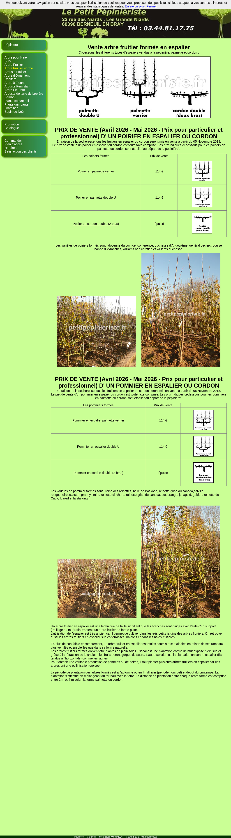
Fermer (152, 6)
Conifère (10, 79)
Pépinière (11, 45)
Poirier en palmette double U (96, 197)
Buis (8, 61)
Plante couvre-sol (17, 101)
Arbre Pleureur (15, 90)
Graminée (11, 108)
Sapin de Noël (14, 111)
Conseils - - (93, 837)
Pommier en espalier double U (98, 446)
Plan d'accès (13, 144)
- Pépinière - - (80, 837)
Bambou (10, 97)
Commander (13, 140)
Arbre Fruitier (14, 64)
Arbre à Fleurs (15, 83)
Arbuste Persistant (17, 86)
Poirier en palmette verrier (96, 171)
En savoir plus (135, 6)
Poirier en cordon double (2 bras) (96, 224)
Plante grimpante (16, 104)
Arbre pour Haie (16, 57)
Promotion (12, 124)
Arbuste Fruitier (15, 72)
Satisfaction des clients (21, 151)
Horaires (10, 148)
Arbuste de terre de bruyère (24, 93)
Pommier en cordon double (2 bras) (98, 473)
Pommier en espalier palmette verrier (98, 420)
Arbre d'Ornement (17, 75)
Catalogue (12, 128)
